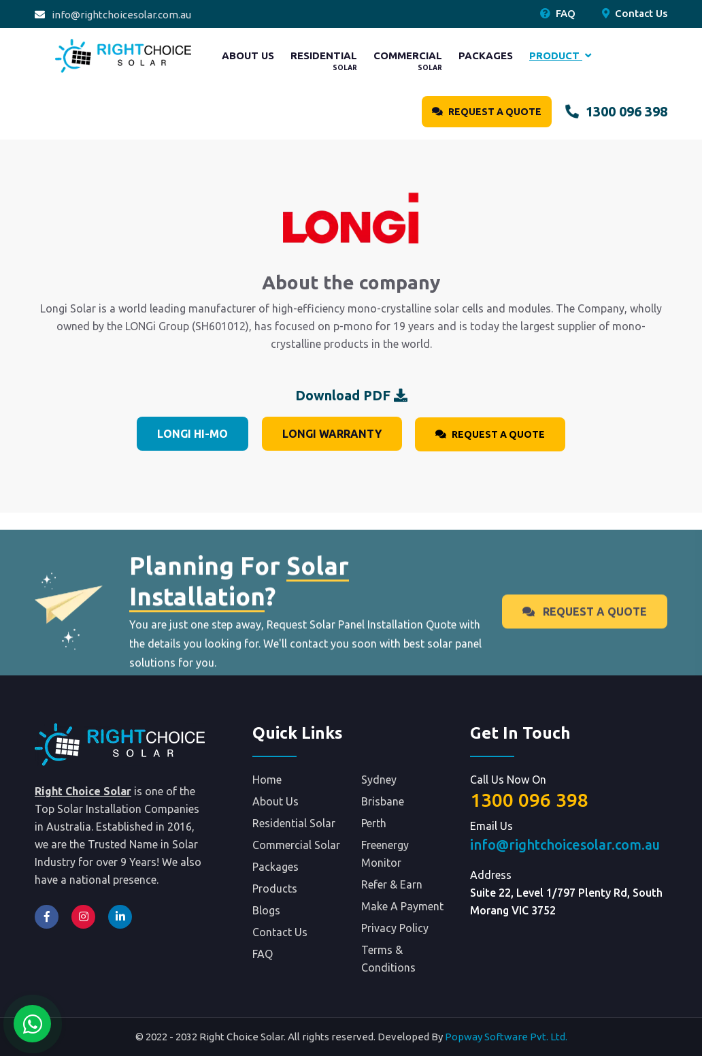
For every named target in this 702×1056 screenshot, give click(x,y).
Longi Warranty (332, 434)
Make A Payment (402, 906)
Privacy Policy (395, 928)
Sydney (379, 779)
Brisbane (382, 801)
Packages (485, 55)
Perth (373, 823)
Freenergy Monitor (385, 854)
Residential (323, 60)
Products (274, 888)
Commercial (407, 60)
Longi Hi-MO (192, 434)
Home (267, 779)
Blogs (266, 910)
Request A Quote (486, 111)
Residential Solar (293, 823)
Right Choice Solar (83, 791)
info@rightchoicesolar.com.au (121, 14)
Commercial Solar (296, 845)
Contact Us (634, 13)
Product (560, 55)
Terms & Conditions (388, 959)
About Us (248, 55)
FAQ (557, 13)
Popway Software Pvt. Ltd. (506, 1036)
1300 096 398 (616, 111)
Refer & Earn (391, 884)
